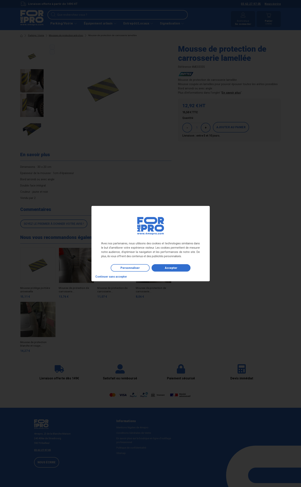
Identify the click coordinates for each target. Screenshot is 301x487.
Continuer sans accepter (111, 276)
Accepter (171, 267)
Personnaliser (130, 267)
